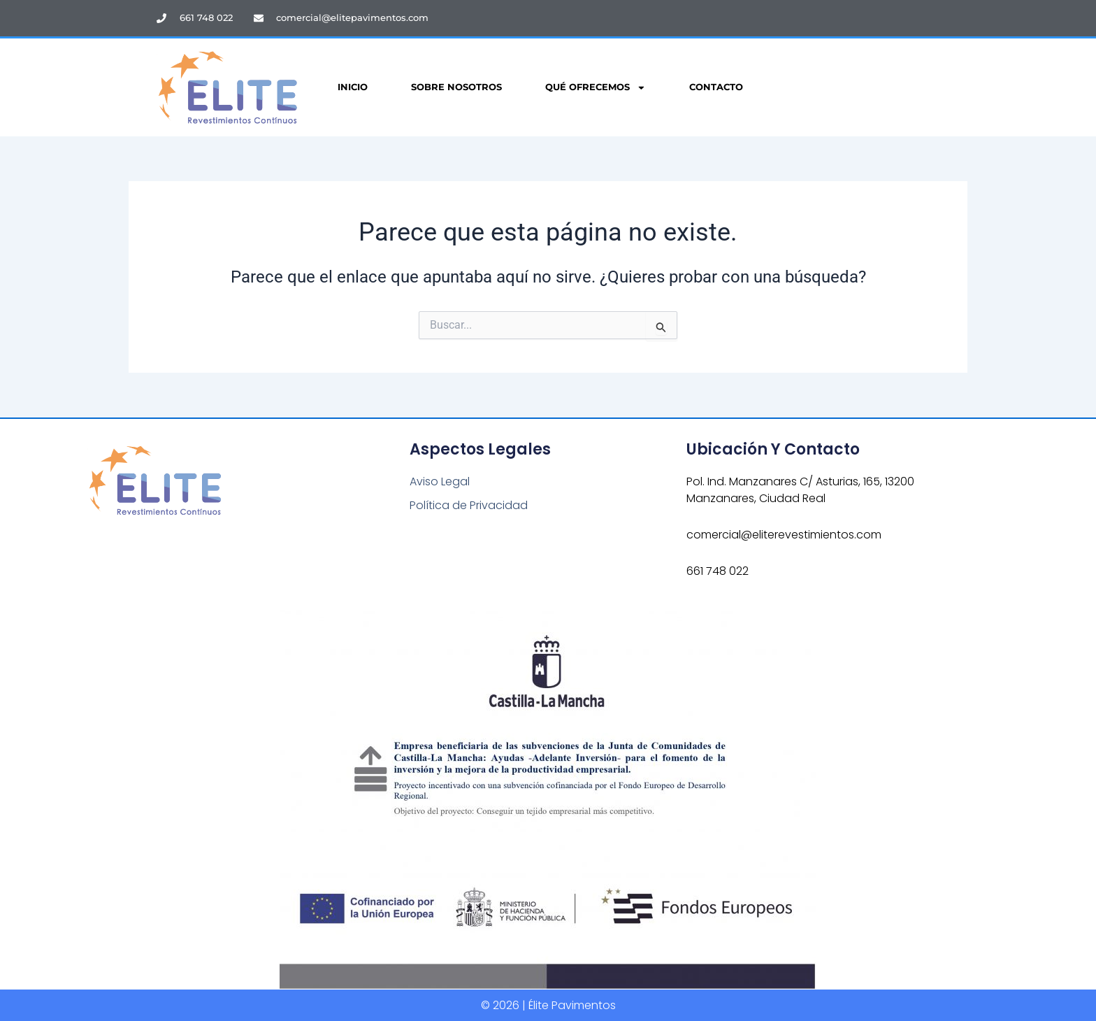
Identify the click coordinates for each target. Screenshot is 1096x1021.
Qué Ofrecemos (595, 87)
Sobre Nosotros (456, 87)
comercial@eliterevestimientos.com (783, 535)
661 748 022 (717, 571)
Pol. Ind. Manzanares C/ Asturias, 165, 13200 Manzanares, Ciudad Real (800, 489)
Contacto (716, 87)
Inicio (353, 87)
